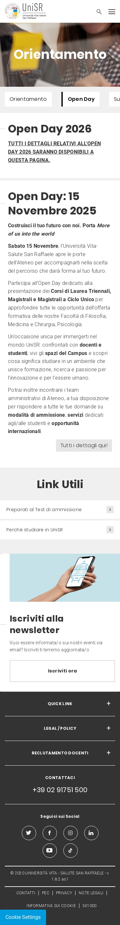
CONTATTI (25, 893)
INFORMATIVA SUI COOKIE (51, 906)
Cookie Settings (23, 917)
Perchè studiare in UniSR (34, 530)
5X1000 (90, 906)
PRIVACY (64, 893)
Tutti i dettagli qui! (84, 445)
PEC (45, 893)
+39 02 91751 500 (60, 789)
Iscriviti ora (62, 671)
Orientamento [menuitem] (28, 99)
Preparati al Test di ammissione (44, 509)
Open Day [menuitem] (81, 99)
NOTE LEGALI (91, 893)
